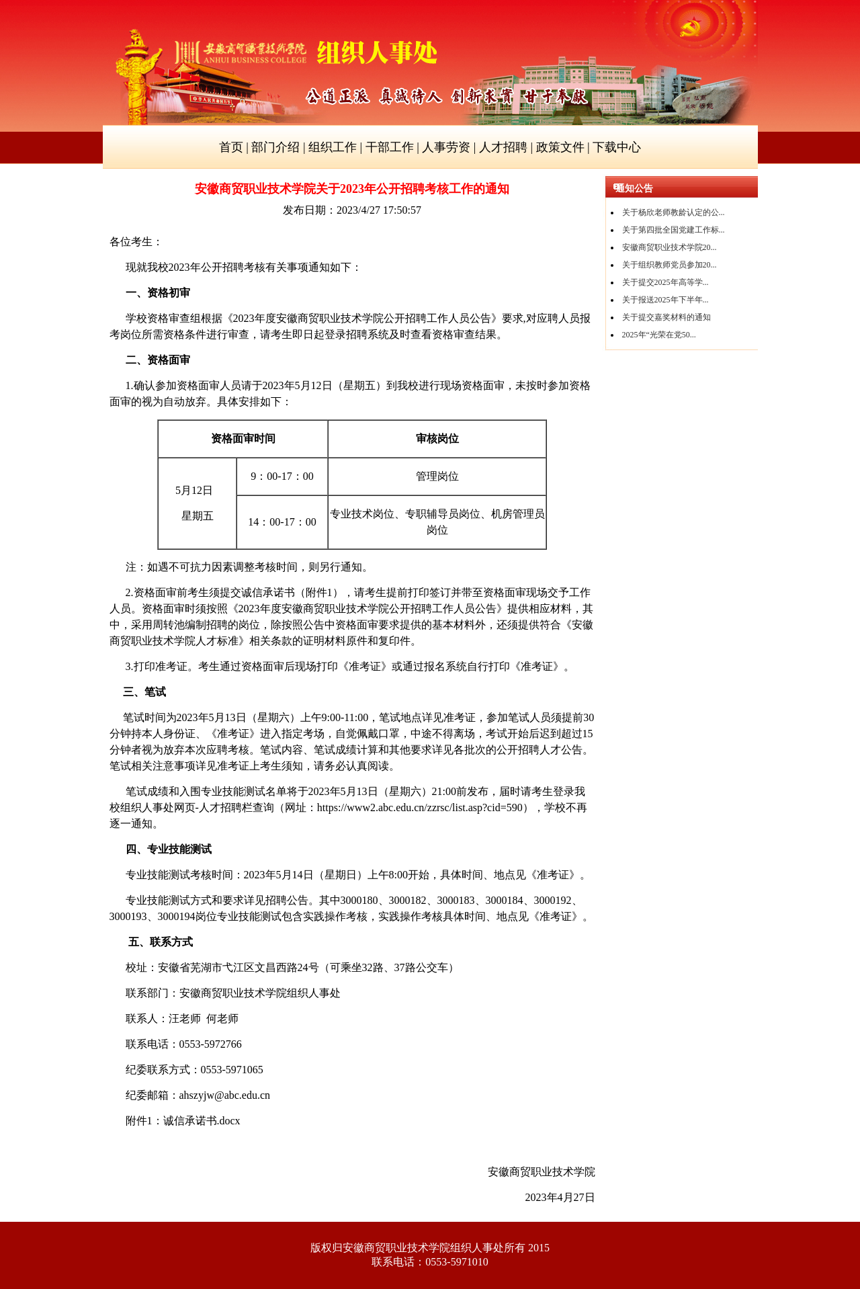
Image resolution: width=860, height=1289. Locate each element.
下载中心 (617, 147)
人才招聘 (503, 147)
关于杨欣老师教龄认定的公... (673, 212)
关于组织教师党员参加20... (669, 264)
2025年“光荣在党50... (659, 334)
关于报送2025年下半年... (665, 299)
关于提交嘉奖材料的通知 (666, 317)
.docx (202, 1120)
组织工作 (332, 147)
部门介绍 (275, 147)
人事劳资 (446, 147)
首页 (231, 147)
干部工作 (390, 147)
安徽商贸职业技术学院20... (669, 247)
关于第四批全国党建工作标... (673, 230)
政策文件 (560, 147)
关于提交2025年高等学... (665, 282)
